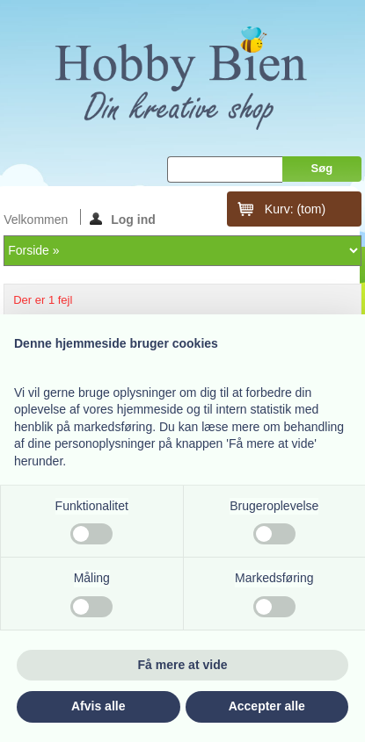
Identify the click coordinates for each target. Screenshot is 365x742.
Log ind (123, 219)
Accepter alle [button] (267, 706)
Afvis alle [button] (98, 706)
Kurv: (295, 209)
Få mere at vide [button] (183, 665)
